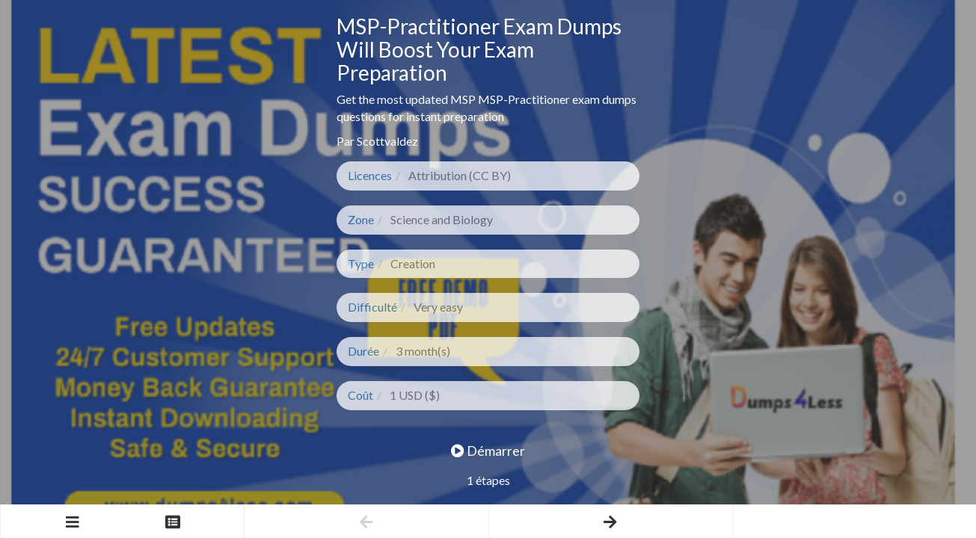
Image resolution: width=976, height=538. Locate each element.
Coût (360, 395)
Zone (361, 219)
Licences (370, 175)
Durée (363, 351)
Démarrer (488, 450)
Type (361, 263)
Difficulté (372, 307)
